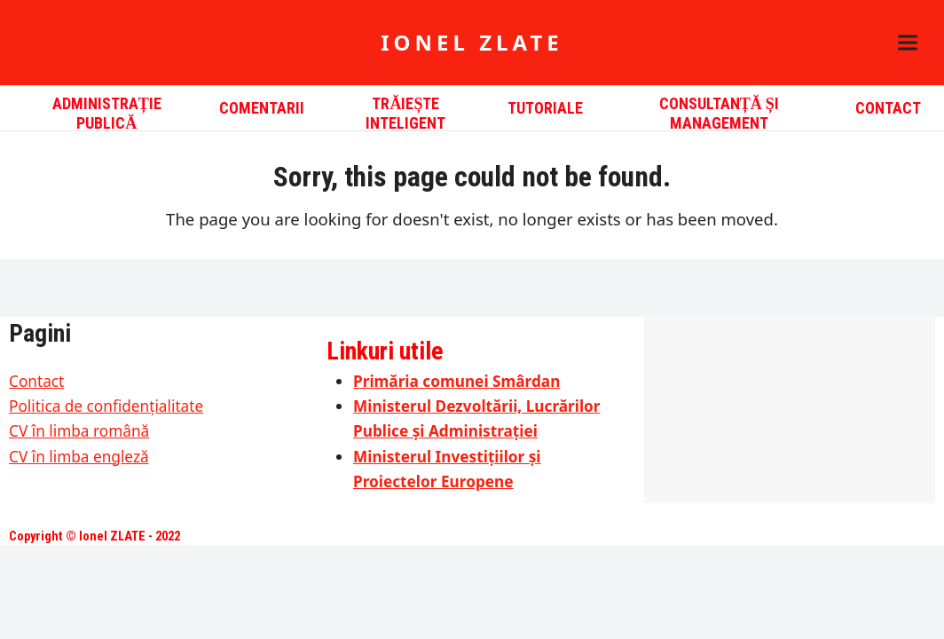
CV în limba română (79, 431)
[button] (907, 43)
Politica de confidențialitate (106, 406)
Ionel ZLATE (471, 42)
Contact (36, 381)
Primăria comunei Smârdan (456, 381)
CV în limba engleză (79, 456)
